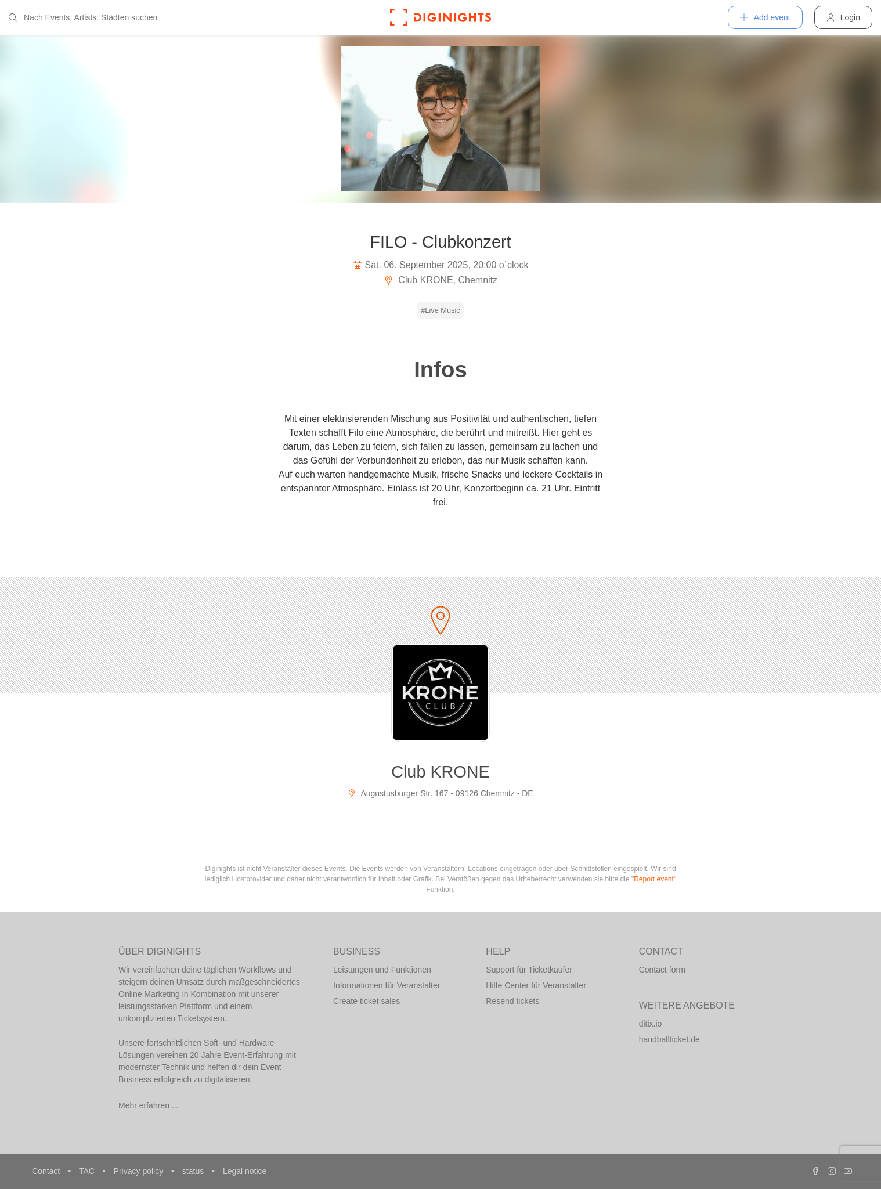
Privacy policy (139, 1171)
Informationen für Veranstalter (386, 985)
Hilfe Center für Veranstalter (536, 985)
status (194, 1171)
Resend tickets (512, 1001)
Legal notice (245, 1171)
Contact (47, 1171)
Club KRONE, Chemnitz (440, 280)
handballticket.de (669, 1039)
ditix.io (650, 1023)
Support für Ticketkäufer (529, 969)
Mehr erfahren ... (148, 1105)
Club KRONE (440, 771)
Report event (654, 879)
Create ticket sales (366, 1001)
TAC (88, 1171)
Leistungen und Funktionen (382, 969)
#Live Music (440, 310)
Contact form (662, 969)
